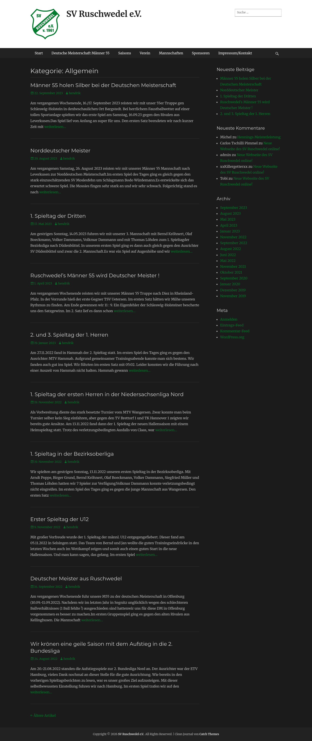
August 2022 (230, 249)
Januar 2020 (230, 284)
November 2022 (233, 237)
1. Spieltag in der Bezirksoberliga (72, 454)
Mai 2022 (228, 260)
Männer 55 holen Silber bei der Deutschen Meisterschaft (103, 85)
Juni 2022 (228, 255)
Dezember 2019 (233, 290)
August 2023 (230, 213)
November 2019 (233, 296)
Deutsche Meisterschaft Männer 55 (81, 53)
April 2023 (228, 225)
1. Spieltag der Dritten (58, 216)
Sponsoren (201, 53)
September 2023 (233, 207)
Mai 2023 (228, 219)
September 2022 (233, 243)
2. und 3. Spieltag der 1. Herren (69, 335)
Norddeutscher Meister (60, 150)
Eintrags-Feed (232, 325)
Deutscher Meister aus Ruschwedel (76, 578)
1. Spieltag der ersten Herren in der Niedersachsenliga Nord (107, 394)
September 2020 (233, 278)
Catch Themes (209, 734)
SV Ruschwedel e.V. (104, 14)
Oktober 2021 (231, 272)
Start (39, 53)
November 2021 (233, 266)
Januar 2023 (230, 231)
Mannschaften (171, 53)
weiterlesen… (55, 126)
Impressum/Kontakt (235, 53)
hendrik (75, 93)
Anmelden (228, 319)
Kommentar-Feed (234, 331)
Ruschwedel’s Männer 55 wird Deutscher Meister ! (94, 275)
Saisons (124, 53)
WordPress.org (232, 337)
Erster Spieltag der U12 (59, 519)
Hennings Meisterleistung (259, 137)
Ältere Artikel (43, 715)
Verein (145, 53)
